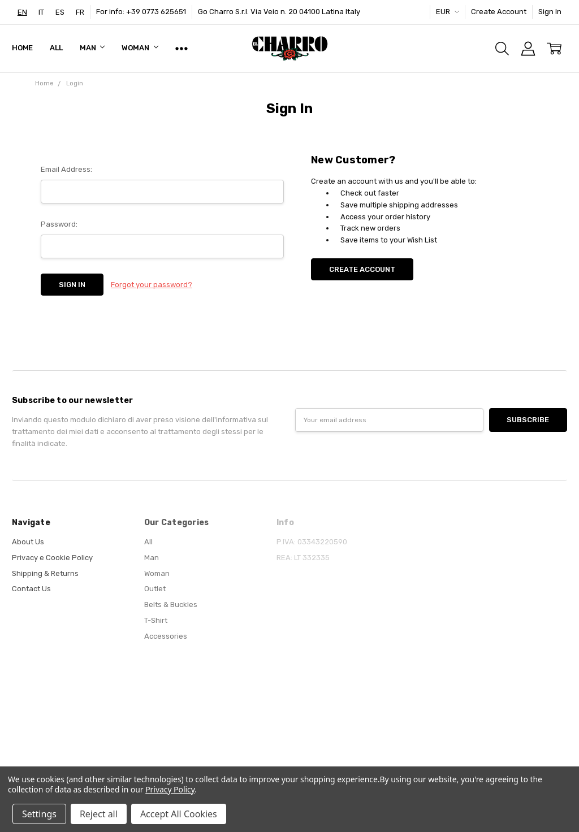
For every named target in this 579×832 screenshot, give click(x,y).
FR (80, 12)
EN (22, 12)
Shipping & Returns (45, 573)
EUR (447, 11)
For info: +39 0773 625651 (141, 11)
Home (22, 48)
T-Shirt (155, 620)
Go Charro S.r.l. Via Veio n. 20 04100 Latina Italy (279, 11)
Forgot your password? (151, 284)
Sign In (549, 11)
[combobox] (22, 12)
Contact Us (31, 588)
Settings (39, 814)
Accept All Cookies (178, 814)
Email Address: (66, 169)
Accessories (165, 636)
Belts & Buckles (170, 604)
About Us (28, 542)
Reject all (99, 814)
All (56, 48)
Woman (140, 48)
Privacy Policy (170, 789)
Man (92, 48)
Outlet (155, 588)
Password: (59, 224)
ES (59, 12)
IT (41, 12)
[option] (41, 12)
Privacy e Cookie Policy (52, 557)
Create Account (498, 11)
